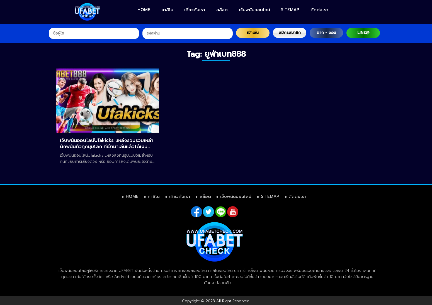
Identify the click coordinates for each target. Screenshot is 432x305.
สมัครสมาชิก (290, 33)
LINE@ (363, 33)
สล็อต (222, 10)
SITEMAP (290, 10)
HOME (143, 10)
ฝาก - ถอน (326, 33)
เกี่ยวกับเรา (194, 10)
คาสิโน (167, 10)
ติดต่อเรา (319, 10)
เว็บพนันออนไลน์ (254, 10)
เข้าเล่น (253, 33)
